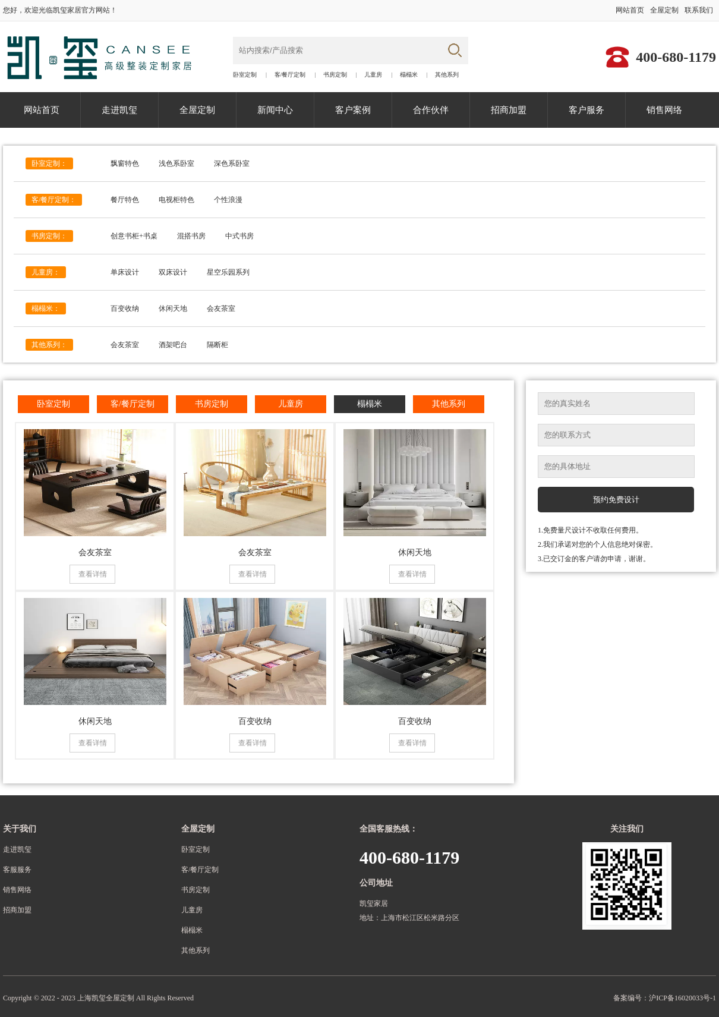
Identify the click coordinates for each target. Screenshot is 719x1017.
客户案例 (353, 110)
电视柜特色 (176, 200)
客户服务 (586, 110)
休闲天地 (173, 308)
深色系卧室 (232, 163)
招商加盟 (508, 110)
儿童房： (45, 272)
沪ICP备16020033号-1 (682, 998)
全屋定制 (664, 10)
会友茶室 (221, 308)
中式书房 (239, 236)
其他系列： (49, 345)
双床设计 (173, 272)
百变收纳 (125, 308)
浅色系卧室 (176, 163)
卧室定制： (49, 163)
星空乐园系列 (228, 272)
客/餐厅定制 (290, 75)
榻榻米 (409, 75)
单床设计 (125, 272)
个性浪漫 (228, 200)
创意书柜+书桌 (134, 236)
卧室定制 (245, 75)
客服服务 (17, 869)
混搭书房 (191, 236)
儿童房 (373, 75)
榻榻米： (45, 308)
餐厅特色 (125, 200)
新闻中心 (275, 110)
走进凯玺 (119, 110)
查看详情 (92, 574)
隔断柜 (217, 345)
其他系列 (447, 75)
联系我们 (699, 10)
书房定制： (49, 236)
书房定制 (335, 75)
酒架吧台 (173, 345)
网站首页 (630, 10)
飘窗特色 (125, 163)
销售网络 (664, 110)
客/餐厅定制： (53, 200)
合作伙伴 (431, 110)
